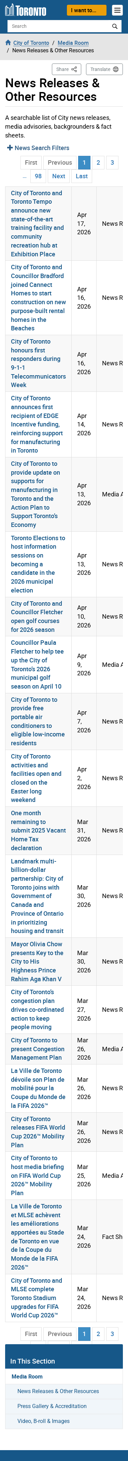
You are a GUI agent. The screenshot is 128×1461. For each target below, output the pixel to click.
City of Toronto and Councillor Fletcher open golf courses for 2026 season (37, 616)
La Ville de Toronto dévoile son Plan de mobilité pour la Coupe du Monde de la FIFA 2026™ (38, 1088)
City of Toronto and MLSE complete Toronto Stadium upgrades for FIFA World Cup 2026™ (36, 1297)
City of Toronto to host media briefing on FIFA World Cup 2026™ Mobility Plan (37, 1175)
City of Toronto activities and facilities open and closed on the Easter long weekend (36, 778)
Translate (100, 69)
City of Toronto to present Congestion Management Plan (38, 1048)
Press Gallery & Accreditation (52, 1406)
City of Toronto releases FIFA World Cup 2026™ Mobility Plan (38, 1132)
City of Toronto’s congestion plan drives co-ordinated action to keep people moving (37, 1009)
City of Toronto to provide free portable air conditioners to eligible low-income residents (38, 721)
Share (68, 69)
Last (82, 176)
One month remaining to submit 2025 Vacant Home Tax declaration (38, 830)
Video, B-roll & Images (43, 1421)
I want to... (83, 10)
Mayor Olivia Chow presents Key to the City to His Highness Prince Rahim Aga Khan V (37, 961)
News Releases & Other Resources (58, 1391)
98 (38, 176)
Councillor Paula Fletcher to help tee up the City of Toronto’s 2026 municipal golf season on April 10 (37, 664)
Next (58, 176)
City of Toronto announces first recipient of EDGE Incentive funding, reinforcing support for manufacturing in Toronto (37, 424)
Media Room (27, 1376)
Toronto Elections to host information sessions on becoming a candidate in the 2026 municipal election (38, 564)
